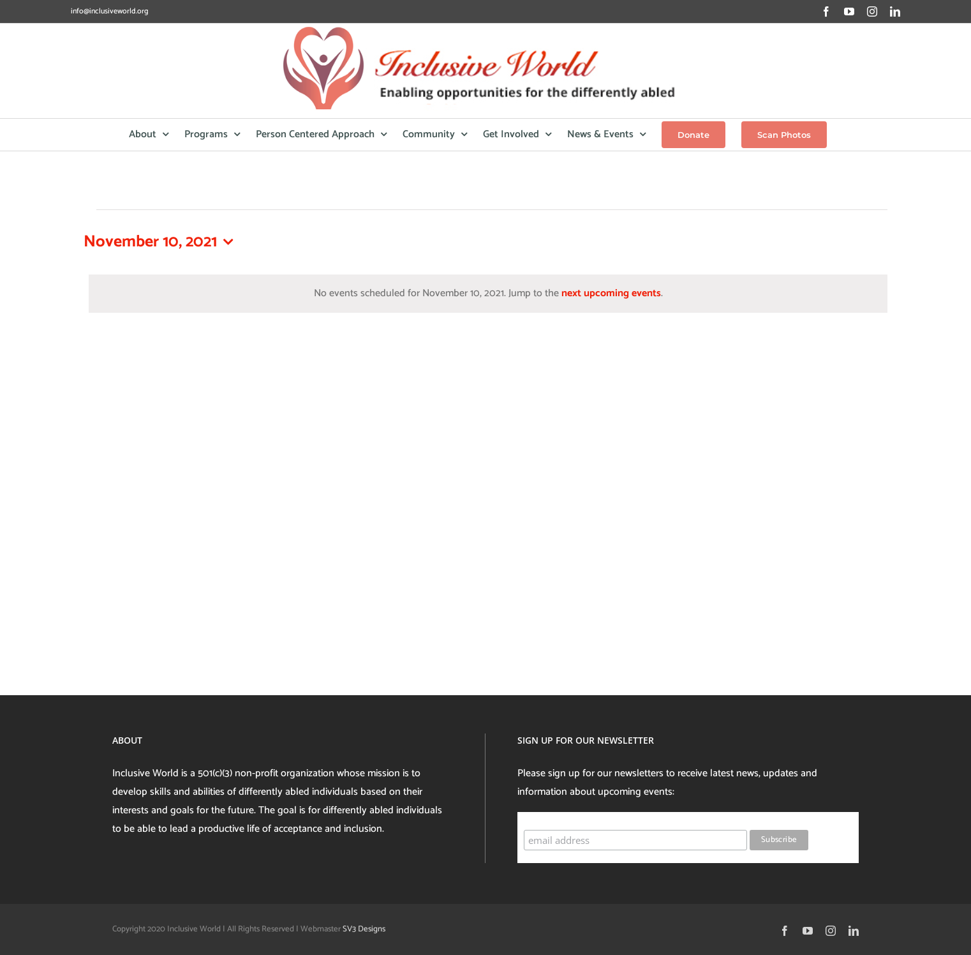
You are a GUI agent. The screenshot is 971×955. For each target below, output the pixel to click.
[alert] (488, 293)
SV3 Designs (364, 929)
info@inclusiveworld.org (109, 11)
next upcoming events (611, 293)
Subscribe (548, 817)
